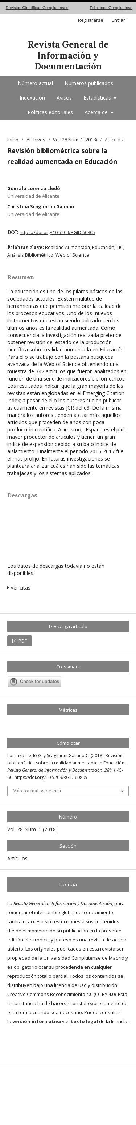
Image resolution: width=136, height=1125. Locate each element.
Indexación (32, 97)
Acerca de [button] (97, 112)
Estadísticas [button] (97, 97)
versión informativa (36, 1021)
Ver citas (18, 587)
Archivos (35, 139)
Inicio (12, 139)
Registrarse (90, 20)
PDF (22, 641)
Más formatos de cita (36, 791)
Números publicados (89, 83)
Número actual (35, 83)
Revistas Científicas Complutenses (37, 7)
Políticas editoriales (50, 112)
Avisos (64, 97)
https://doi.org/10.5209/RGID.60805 (57, 232)
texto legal (84, 1021)
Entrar (118, 20)
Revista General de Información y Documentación (68, 55)
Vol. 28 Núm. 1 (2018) (75, 139)
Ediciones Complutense (111, 7)
